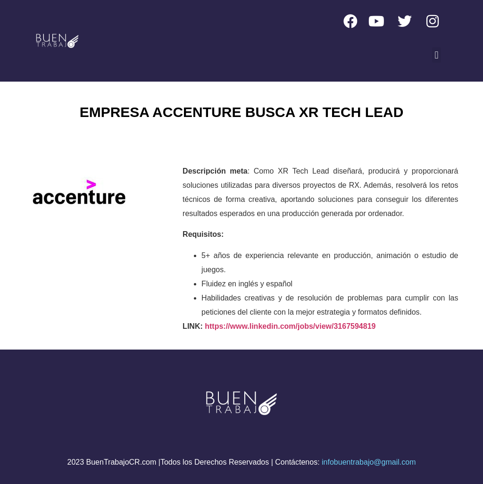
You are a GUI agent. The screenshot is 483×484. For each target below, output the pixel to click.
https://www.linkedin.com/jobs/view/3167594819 (290, 326)
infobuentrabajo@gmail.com (369, 462)
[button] (436, 55)
